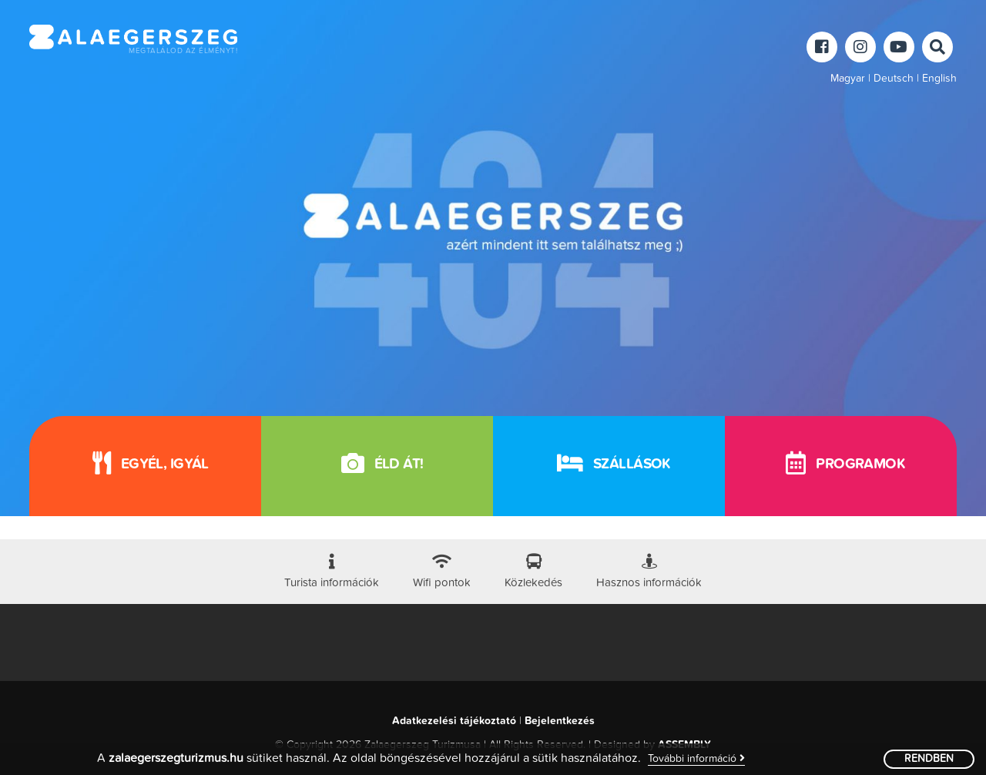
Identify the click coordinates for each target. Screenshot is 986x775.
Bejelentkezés (560, 721)
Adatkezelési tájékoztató (454, 721)
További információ (696, 758)
